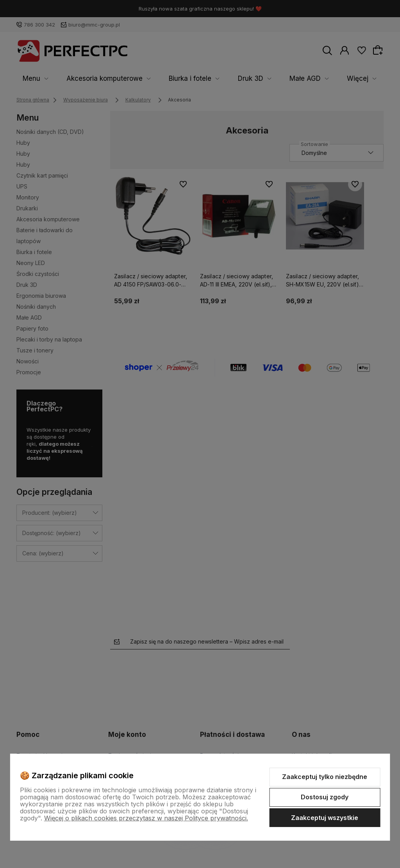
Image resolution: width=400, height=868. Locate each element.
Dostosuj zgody (324, 797)
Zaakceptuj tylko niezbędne (324, 777)
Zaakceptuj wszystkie (324, 818)
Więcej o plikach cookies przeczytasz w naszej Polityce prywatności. (146, 818)
